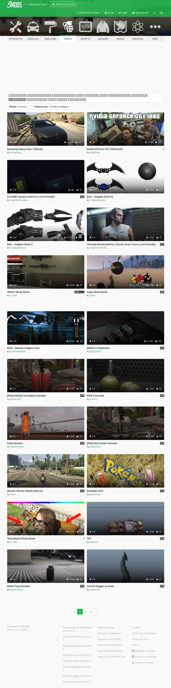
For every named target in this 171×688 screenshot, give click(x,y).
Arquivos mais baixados (109, 645)
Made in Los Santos (17, 629)
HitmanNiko (15, 152)
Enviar (109, 12)
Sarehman (95, 589)
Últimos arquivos (106, 627)
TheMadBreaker (98, 200)
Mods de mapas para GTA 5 (77, 676)
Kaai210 (94, 542)
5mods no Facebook (144, 656)
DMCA (135, 645)
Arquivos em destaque (109, 633)
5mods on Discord (143, 662)
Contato (136, 627)
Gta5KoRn (95, 152)
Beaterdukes (16, 589)
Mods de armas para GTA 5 (77, 655)
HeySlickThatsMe (18, 200)
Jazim (13, 494)
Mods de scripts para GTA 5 (77, 661)
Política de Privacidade (144, 633)
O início (18, 106)
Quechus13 (95, 494)
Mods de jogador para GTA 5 (77, 668)
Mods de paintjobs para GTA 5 (77, 648)
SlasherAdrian (17, 446)
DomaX (93, 399)
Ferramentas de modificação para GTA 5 (77, 629)
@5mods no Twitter (143, 650)
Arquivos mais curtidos (109, 639)
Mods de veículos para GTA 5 (77, 638)
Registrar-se (140, 12)
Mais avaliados (52, 106)
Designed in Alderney (18, 626)
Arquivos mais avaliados (110, 651)
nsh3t (92, 295)
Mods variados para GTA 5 (76, 681)
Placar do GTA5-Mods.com (111, 656)
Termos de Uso (140, 639)
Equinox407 (96, 351)
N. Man (13, 295)
